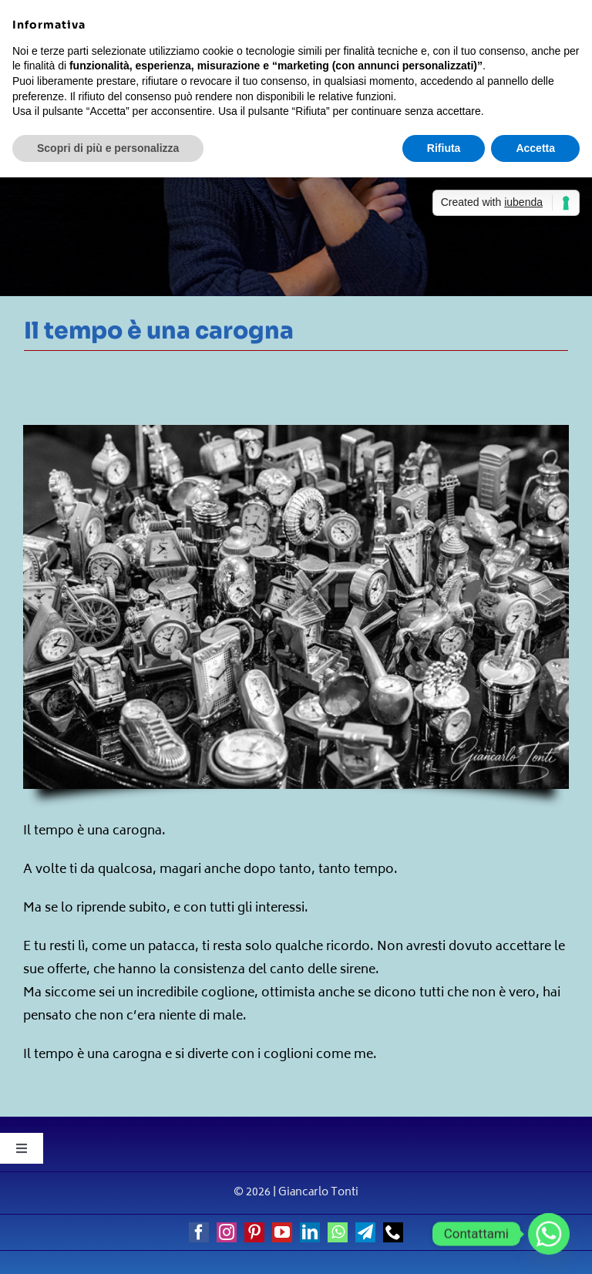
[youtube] (282, 1232)
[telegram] (365, 1232)
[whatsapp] (338, 1232)
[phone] (393, 1232)
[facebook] (199, 1232)
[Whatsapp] (549, 1234)
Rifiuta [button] (444, 148)
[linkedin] (310, 1232)
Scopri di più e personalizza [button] (108, 148)
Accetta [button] (535, 148)
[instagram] (227, 1232)
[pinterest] (254, 1232)
